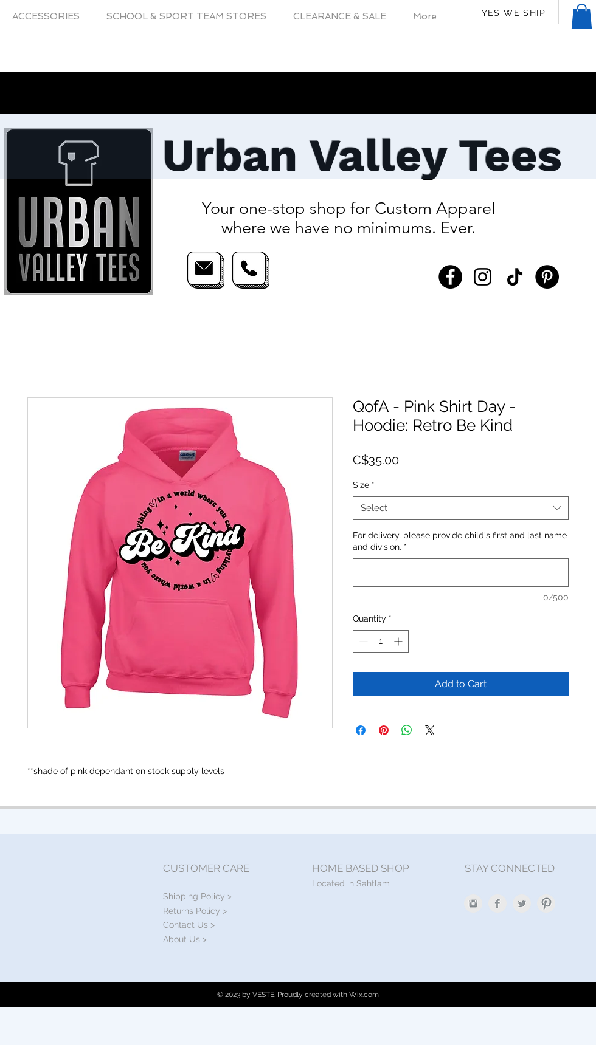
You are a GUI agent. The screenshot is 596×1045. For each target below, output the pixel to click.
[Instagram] (482, 277)
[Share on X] (430, 730)
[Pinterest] (547, 277)
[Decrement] (362, 641)
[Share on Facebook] (360, 730)
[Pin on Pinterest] (383, 730)
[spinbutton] (381, 641)
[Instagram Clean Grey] (473, 903)
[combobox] (461, 508)
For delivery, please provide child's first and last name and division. (460, 541)
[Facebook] (450, 277)
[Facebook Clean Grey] (497, 903)
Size (364, 485)
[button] (581, 16)
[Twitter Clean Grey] (522, 903)
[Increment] (399, 641)
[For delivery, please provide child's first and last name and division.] (460, 572)
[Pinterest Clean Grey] (546, 903)
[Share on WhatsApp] (407, 730)
